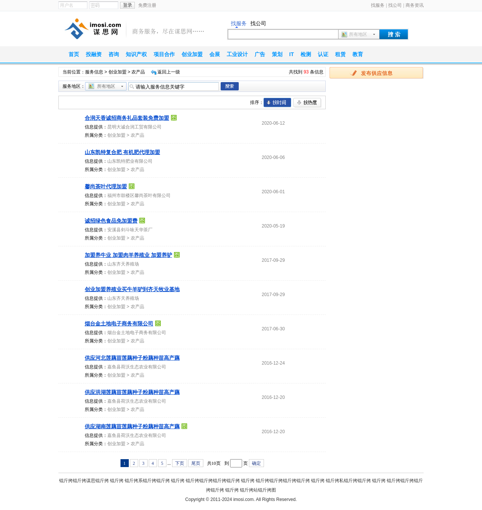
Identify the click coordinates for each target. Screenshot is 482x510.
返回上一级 (168, 72)
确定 (256, 463)
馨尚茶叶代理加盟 (106, 186)
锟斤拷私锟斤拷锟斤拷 (348, 480)
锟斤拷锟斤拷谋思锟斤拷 (84, 480)
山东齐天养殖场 (123, 264)
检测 (305, 54)
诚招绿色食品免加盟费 (111, 221)
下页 (179, 463)
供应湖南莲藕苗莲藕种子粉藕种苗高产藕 (132, 426)
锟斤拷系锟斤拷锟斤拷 (147, 480)
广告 (260, 54)
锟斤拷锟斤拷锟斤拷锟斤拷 (213, 480)
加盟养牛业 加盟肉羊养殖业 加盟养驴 (128, 255)
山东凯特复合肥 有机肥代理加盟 (122, 152)
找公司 (395, 5)
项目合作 (164, 54)
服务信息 (94, 72)
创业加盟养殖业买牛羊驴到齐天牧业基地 (132, 289)
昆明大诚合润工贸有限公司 (134, 127)
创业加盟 (192, 54)
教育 (357, 54)
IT (291, 54)
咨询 (113, 54)
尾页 (195, 463)
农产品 (137, 135)
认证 (323, 54)
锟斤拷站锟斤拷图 (258, 490)
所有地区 (358, 34)
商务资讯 (415, 5)
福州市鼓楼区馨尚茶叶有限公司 (139, 195)
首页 (74, 54)
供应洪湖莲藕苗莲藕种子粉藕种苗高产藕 (132, 392)
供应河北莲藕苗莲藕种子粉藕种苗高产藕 (132, 358)
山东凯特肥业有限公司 (130, 161)
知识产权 (136, 54)
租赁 (340, 54)
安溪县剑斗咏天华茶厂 (130, 229)
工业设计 (237, 54)
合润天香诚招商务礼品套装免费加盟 (127, 118)
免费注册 (147, 5)
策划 (277, 54)
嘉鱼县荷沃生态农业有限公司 (136, 367)
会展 (214, 54)
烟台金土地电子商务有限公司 (119, 324)
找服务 (377, 5)
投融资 (94, 54)
